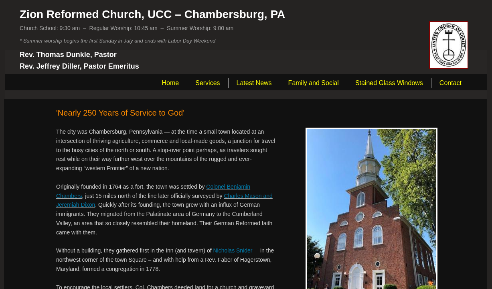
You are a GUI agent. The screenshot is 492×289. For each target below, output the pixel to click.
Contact (450, 82)
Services (207, 82)
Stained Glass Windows (389, 82)
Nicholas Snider (232, 250)
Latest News (254, 82)
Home (170, 82)
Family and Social (313, 82)
